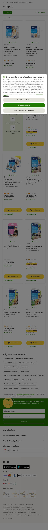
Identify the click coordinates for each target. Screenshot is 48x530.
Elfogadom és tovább (24, 105)
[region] (24, 94)
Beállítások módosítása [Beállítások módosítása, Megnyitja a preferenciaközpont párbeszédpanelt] (24, 100)
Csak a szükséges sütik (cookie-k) (24, 110)
